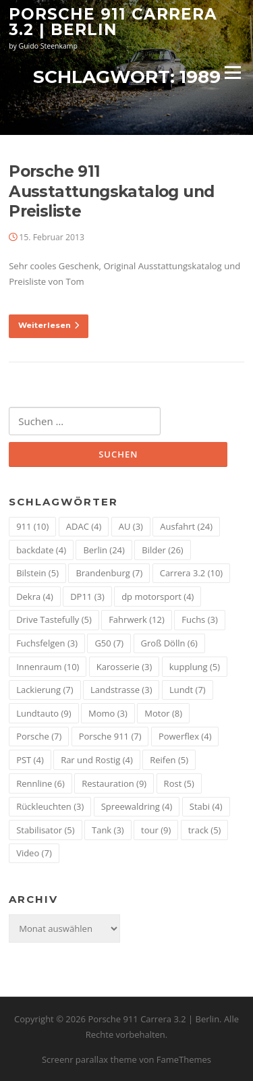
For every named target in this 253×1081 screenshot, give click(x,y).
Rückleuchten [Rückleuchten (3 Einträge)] (50, 806)
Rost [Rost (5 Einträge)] (179, 783)
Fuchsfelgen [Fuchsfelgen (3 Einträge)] (47, 643)
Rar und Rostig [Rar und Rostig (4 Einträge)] (97, 760)
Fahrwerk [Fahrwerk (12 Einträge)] (137, 619)
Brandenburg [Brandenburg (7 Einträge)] (109, 573)
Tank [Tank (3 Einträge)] (108, 830)
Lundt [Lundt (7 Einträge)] (187, 690)
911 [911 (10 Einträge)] (32, 526)
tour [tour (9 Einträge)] (156, 830)
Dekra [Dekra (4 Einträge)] (34, 596)
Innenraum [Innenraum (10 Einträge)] (47, 667)
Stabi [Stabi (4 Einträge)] (206, 806)
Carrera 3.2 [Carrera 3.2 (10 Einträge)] (191, 573)
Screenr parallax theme (89, 1059)
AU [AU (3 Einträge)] (131, 526)
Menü (232, 72)
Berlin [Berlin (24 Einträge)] (103, 550)
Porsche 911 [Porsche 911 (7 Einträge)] (110, 736)
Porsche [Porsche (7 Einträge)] (38, 736)
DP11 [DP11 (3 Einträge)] (87, 596)
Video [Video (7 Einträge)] (34, 853)
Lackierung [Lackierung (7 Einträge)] (44, 690)
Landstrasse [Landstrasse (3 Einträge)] (121, 690)
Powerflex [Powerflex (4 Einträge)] (185, 736)
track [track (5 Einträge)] (204, 830)
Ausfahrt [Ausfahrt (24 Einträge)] (186, 526)
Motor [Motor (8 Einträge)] (163, 713)
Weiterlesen (48, 325)
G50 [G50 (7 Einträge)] (108, 643)
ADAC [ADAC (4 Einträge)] (84, 526)
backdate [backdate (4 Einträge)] (41, 550)
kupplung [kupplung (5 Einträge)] (194, 667)
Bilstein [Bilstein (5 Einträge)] (37, 573)
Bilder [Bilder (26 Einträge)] (162, 550)
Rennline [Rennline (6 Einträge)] (40, 783)
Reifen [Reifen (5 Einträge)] (169, 760)
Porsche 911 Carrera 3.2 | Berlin (113, 22)
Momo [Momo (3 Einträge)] (108, 713)
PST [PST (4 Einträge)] (30, 760)
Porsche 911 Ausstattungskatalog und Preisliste (111, 191)
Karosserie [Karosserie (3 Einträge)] (124, 667)
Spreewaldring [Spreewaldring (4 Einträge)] (137, 806)
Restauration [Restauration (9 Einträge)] (114, 783)
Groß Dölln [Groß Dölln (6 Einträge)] (169, 643)
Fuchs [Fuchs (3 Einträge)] (199, 619)
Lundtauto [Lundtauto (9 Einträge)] (43, 713)
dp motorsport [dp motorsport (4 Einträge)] (157, 596)
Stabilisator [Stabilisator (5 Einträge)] (45, 830)
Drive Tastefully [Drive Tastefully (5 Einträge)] (54, 619)
